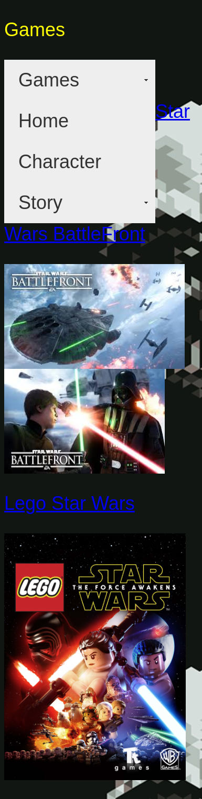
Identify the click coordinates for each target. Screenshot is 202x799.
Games (48, 80)
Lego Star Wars (69, 503)
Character (59, 161)
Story (40, 202)
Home (43, 121)
